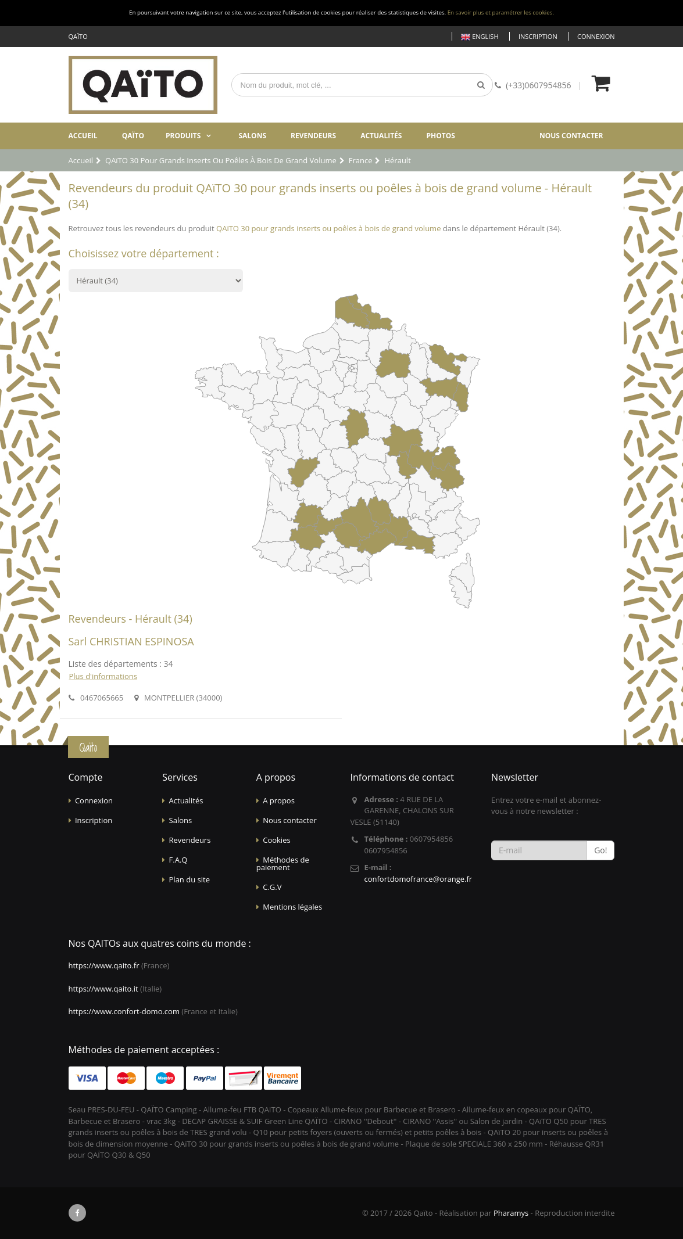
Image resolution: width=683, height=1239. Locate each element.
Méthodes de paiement (282, 863)
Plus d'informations (103, 676)
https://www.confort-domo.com (124, 1011)
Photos (440, 136)
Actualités (381, 136)
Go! (600, 850)
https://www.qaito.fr (104, 965)
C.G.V (272, 887)
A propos (279, 800)
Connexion (595, 36)
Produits (183, 136)
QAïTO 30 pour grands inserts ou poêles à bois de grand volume (328, 228)
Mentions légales (292, 907)
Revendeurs (313, 136)
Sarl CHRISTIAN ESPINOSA (131, 641)
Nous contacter (571, 136)
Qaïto (133, 136)
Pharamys (511, 1213)
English (479, 37)
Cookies (276, 840)
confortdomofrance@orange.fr (418, 879)
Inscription (537, 36)
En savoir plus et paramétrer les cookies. (501, 12)
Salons (252, 136)
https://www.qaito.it (103, 988)
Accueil (83, 136)
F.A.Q (178, 859)
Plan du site (189, 879)
